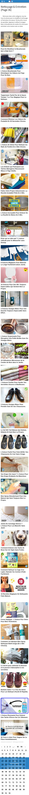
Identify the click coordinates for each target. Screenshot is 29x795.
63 (6, 779)
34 (2, 764)
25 (20, 757)
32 (20, 761)
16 (13, 754)
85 (9, 789)
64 (9, 779)
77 (6, 786)
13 (2, 754)
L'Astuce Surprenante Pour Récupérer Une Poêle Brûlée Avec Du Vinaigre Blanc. (14, 338)
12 (26, 750)
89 (24, 789)
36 (9, 764)
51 (13, 772)
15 (9, 754)
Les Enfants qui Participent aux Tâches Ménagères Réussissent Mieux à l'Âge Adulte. (12, 169)
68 (24, 779)
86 (13, 789)
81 (20, 786)
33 (24, 761)
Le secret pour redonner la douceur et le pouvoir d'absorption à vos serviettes (14, 668)
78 (9, 786)
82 (24, 786)
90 (2, 793)
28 (6, 761)
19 (24, 754)
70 (6, 782)
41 (2, 768)
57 (9, 775)
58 (13, 775)
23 (13, 757)
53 (20, 772)
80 (17, 786)
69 (2, 782)
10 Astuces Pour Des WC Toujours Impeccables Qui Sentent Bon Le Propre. (13, 287)
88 (20, 789)
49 (6, 772)
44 (13, 768)
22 (9, 757)
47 (24, 768)
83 (2, 789)
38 (17, 764)
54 (24, 772)
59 (17, 775)
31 (17, 761)
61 (24, 775)
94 (21, 747)
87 (17, 789)
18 (20, 754)
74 (20, 782)
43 (9, 768)
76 (2, 786)
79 (13, 786)
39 (20, 764)
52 (17, 772)
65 (13, 779)
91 (6, 793)
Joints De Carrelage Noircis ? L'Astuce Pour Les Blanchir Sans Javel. (13, 526)
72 (13, 782)
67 (20, 779)
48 (2, 772)
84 (6, 789)
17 (17, 754)
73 (17, 782)
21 (6, 757)
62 (2, 779)
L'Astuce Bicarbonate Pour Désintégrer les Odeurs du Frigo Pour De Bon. (12, 73)
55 (2, 775)
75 (24, 782)
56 (6, 775)
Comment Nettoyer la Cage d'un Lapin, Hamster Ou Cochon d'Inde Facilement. (13, 572)
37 (13, 764)
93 (18, 747)
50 (9, 772)
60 (20, 775)
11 (22, 750)
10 (19, 750)
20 (2, 757)
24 (17, 757)
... (14, 747)
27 (2, 761)
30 (13, 761)
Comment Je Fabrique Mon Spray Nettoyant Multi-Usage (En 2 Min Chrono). (13, 643)
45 (17, 768)
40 (24, 764)
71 (9, 782)
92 (9, 793)
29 (9, 761)
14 (6, 754)
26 (24, 757)
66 (17, 779)
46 (20, 768)
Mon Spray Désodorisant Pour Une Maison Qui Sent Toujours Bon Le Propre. (13, 498)
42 (6, 768)
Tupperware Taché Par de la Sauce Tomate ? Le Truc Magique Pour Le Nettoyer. (13, 97)
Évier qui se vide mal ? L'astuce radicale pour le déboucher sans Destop (13, 240)
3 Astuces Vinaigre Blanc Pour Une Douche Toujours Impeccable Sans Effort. (13, 311)
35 (6, 764)
